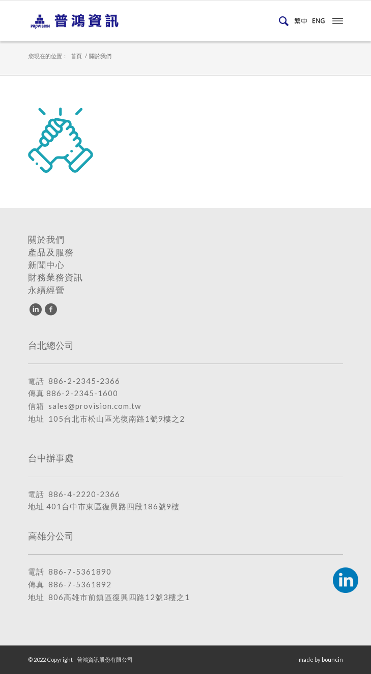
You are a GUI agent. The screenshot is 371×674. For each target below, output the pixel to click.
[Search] (282, 21)
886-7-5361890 (79, 571)
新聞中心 (46, 265)
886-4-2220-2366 (84, 494)
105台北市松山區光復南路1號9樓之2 (116, 418)
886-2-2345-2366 (84, 380)
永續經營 (46, 290)
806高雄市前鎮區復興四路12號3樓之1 (119, 597)
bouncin (332, 659)
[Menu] (337, 20)
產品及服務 (51, 252)
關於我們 (46, 240)
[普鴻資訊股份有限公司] (154, 21)
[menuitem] (282, 21)
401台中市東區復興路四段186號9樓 (113, 506)
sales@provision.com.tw (94, 405)
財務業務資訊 (55, 277)
